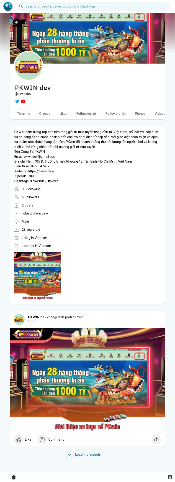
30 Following (31, 189)
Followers (116, 114)
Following (86, 114)
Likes (63, 113)
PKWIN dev (37, 317)
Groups (44, 113)
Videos (160, 113)
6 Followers (30, 197)
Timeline (23, 113)
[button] (93, 6)
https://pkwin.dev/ (35, 213)
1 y (30, 321)
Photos (140, 113)
